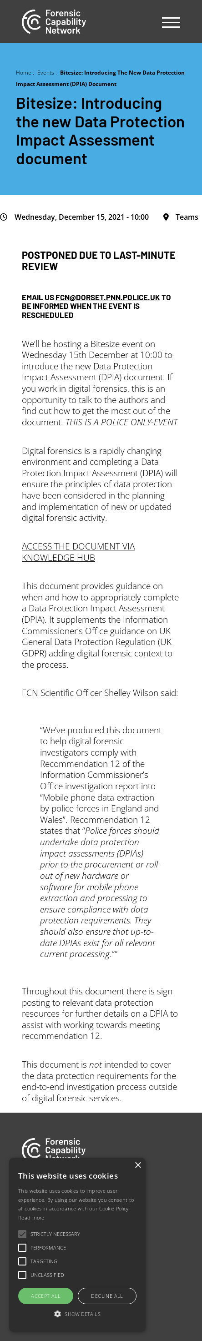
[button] (77, 1314)
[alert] (77, 1245)
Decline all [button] (107, 1295)
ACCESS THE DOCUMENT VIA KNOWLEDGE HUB (78, 551)
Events (45, 72)
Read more (31, 1217)
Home (23, 72)
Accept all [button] (46, 1295)
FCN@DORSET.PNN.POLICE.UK (108, 297)
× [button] (137, 1165)
